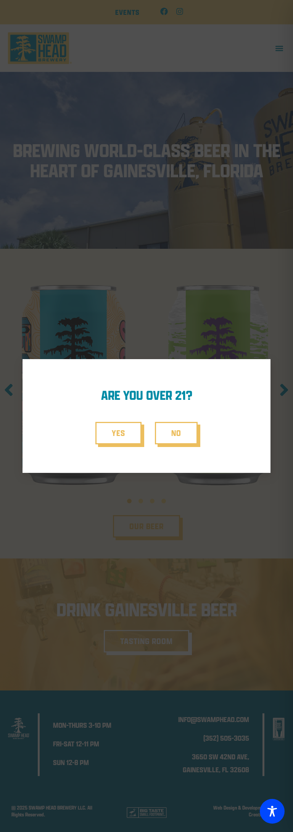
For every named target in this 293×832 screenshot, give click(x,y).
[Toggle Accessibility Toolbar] (272, 811)
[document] (146, 416)
